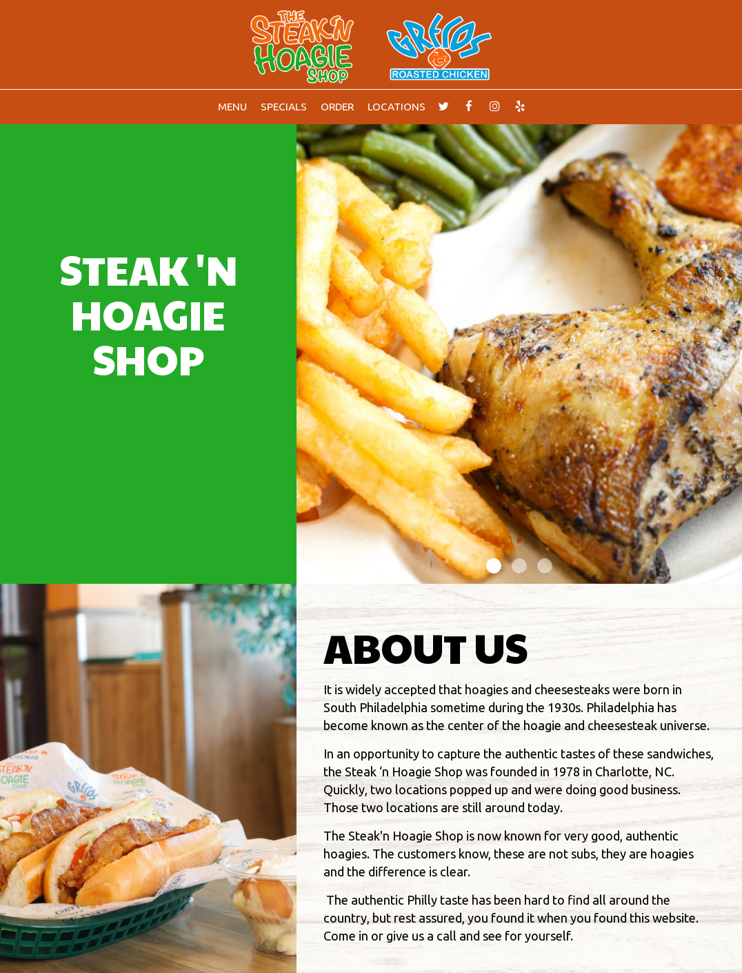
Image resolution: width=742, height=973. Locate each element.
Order (337, 106)
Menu (232, 106)
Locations (396, 106)
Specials (284, 106)
